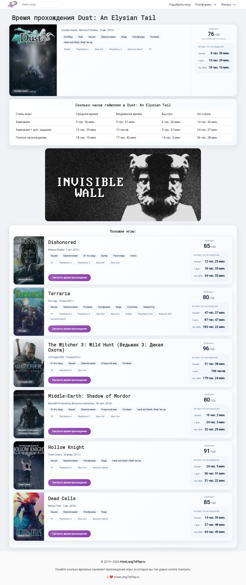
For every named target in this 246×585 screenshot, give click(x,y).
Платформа (138, 37)
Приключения (108, 37)
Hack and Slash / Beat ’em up (78, 42)
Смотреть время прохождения (69, 277)
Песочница (119, 255)
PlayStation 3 (82, 49)
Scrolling (68, 37)
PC (150, 49)
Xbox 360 (99, 49)
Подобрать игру (180, 4)
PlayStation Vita (145, 314)
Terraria (59, 293)
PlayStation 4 (115, 49)
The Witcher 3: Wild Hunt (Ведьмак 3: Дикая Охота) (105, 347)
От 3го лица (56, 363)
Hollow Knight (66, 447)
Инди (124, 37)
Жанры (226, 4)
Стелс (133, 255)
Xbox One (115, 263)
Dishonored (62, 242)
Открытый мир (109, 363)
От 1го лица (89, 255)
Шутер (104, 255)
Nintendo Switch (135, 49)
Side (80, 37)
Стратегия (132, 307)
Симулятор (149, 307)
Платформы (203, 4)
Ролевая (154, 37)
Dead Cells (62, 498)
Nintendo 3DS (165, 314)
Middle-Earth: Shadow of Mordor (89, 396)
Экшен (91, 37)
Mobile (67, 49)
